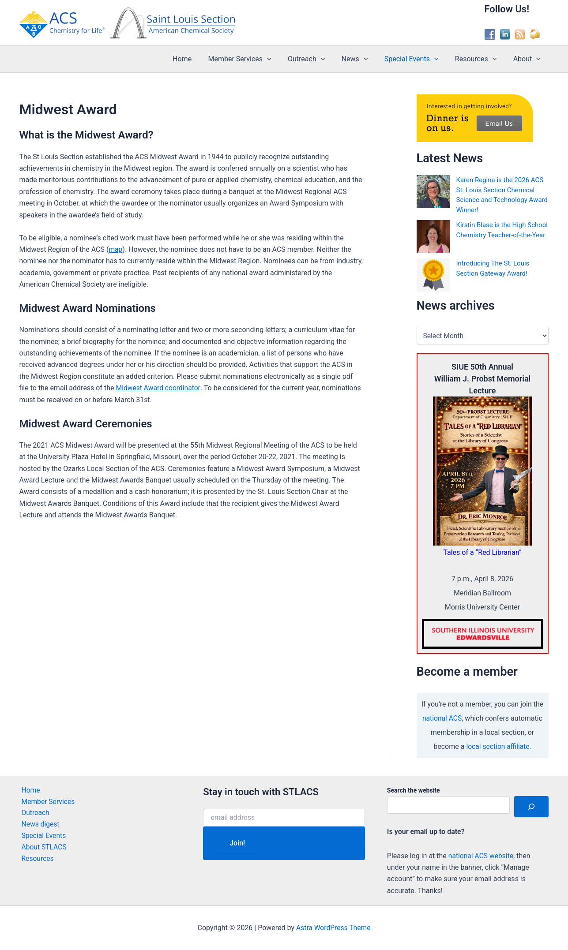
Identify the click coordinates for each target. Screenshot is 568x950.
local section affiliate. (499, 746)
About (528, 59)
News (363, 59)
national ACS (442, 718)
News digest (38, 825)
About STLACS (42, 848)
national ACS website (481, 856)
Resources (479, 59)
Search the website (413, 790)
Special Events (417, 59)
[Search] (531, 806)
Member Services (252, 59)
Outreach (316, 59)
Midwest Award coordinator (159, 388)
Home (197, 59)
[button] (279, 59)
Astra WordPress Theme (333, 928)
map (116, 249)
